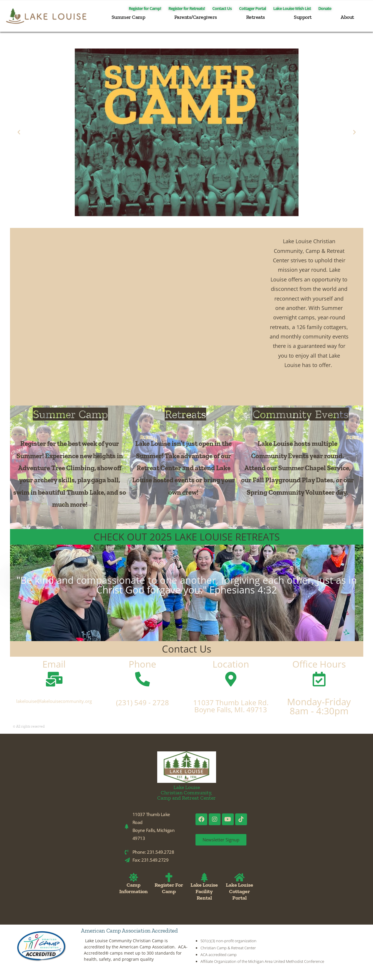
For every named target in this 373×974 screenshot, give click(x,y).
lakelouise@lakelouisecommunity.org (54, 701)
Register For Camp (169, 888)
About (347, 17)
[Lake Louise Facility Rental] (204, 877)
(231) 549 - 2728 (142, 702)
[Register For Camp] (168, 877)
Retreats (255, 17)
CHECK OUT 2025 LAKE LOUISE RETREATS (187, 536)
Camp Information (133, 888)
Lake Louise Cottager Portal (239, 891)
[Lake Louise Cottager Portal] (239, 877)
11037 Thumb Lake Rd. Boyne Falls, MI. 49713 (230, 706)
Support (303, 17)
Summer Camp (128, 17)
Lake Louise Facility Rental (204, 891)
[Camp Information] (133, 877)
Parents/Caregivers (195, 17)
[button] (19, 132)
